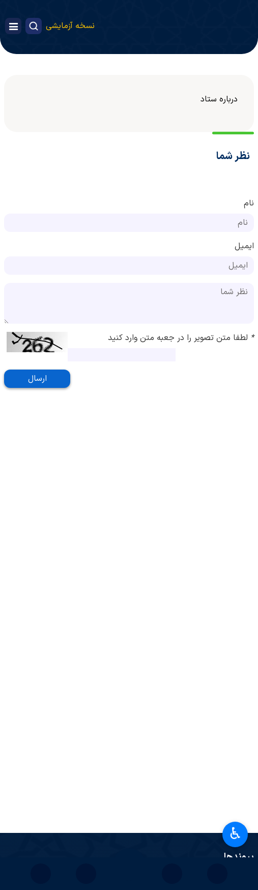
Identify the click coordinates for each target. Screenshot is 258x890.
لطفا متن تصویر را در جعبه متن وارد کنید (181, 338)
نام (249, 203)
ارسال (37, 379)
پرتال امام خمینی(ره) (204, 824)
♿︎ (235, 833)
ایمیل (244, 246)
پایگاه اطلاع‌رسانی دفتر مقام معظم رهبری (172, 846)
